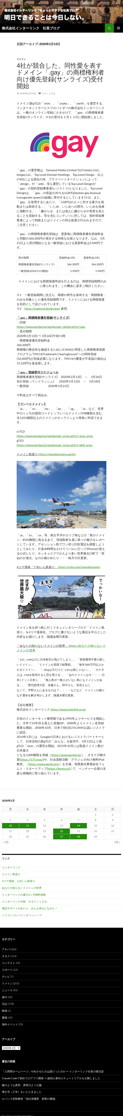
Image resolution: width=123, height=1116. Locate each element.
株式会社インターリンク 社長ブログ (31, 28)
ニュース (7, 985)
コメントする (48, 93)
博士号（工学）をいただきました (22, 1087)
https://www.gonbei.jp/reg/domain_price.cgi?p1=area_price (55, 436)
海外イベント (10, 1019)
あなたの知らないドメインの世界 (22, 883)
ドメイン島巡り (11, 869)
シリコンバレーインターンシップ (22, 910)
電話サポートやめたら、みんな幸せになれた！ (30, 903)
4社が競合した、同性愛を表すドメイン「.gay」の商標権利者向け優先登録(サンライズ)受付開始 (60, 76)
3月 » (117, 837)
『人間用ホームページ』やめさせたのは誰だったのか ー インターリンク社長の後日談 (53, 1066)
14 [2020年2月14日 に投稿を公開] (78, 821)
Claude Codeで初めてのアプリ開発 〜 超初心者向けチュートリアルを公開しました (51, 1073)
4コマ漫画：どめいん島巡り (18, 876)
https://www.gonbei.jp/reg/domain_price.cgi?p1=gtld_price (54, 445)
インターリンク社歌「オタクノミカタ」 (26, 896)
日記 (4, 999)
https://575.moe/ (32, 755)
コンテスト (8, 958)
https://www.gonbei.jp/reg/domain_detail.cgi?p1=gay (51, 326)
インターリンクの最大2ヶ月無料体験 (24, 890)
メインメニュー (118, 28)
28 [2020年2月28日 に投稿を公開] (78, 832)
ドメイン (21, 59)
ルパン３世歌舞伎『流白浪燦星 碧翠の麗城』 (30, 1094)
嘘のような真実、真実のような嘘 (22, 1080)
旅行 (4, 992)
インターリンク (11, 862)
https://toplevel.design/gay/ (42, 308)
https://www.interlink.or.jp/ (68, 705)
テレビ (6, 972)
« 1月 (6, 837)
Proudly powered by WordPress (17, 1111)
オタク (6, 951)
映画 (4, 1006)
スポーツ (7, 965)
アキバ (6, 944)
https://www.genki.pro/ (44, 759)
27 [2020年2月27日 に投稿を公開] (61, 832)
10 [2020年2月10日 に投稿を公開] (10, 821)
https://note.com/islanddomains (79, 567)
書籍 (4, 1013)
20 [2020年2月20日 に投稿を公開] (61, 826)
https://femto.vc (58, 764)
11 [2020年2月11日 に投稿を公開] (27, 821)
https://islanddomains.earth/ (57, 454)
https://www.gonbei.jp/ (66, 750)
